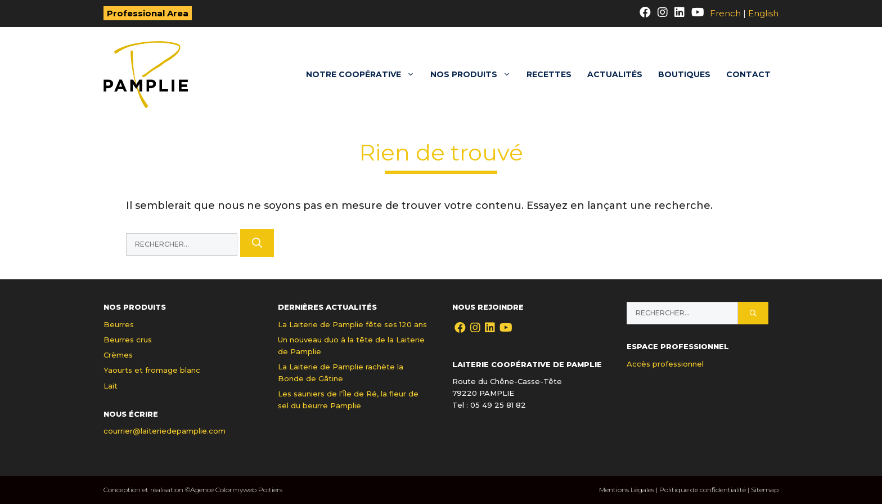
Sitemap (764, 489)
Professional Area (147, 13)
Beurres (119, 324)
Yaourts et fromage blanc (152, 369)
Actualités (614, 74)
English (763, 13)
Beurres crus (128, 339)
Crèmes (118, 354)
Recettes (549, 74)
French (725, 13)
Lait (111, 385)
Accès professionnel (665, 363)
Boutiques (684, 74)
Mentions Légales (626, 489)
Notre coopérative (364, 74)
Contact (748, 74)
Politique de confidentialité (702, 489)
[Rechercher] (257, 243)
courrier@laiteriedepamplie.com (165, 430)
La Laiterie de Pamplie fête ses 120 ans (352, 324)
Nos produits (474, 74)
